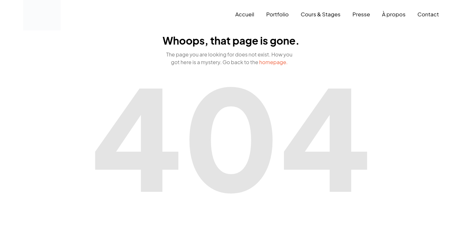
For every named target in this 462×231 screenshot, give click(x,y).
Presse (361, 14)
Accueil (244, 14)
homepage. (273, 62)
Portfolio (277, 14)
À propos (394, 14)
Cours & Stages (320, 14)
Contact (428, 14)
